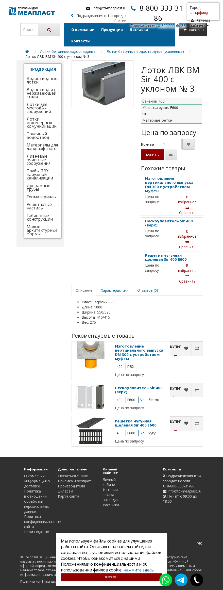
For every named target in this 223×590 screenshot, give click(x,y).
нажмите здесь (139, 570)
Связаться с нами (73, 475)
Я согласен (111, 577)
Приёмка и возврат (74, 481)
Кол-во (147, 144)
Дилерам (65, 491)
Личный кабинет (110, 482)
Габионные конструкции (40, 217)
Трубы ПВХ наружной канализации (40, 174)
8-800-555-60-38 (171, 25)
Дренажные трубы (38, 187)
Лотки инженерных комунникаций (42, 122)
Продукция (112, 29)
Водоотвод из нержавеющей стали (41, 93)
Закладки (110, 499)
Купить (152, 154)
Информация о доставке (37, 483)
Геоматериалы (41, 197)
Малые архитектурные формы (42, 230)
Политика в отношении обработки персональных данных (36, 501)
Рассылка (111, 504)
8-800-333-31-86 (180, 486)
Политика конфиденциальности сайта (42, 521)
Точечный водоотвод (38, 135)
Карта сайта (68, 496)
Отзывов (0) (147, 290)
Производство (36, 531)
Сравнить (187, 210)
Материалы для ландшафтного (42, 146)
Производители (71, 486)
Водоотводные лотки (42, 80)
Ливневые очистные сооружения (38, 159)
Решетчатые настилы (39, 206)
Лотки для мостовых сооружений (39, 108)
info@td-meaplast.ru (109, 8)
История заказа (110, 492)
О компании (83, 29)
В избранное (187, 199)
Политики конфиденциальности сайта (49, 581)
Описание (84, 290)
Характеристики (115, 290)
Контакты (80, 41)
